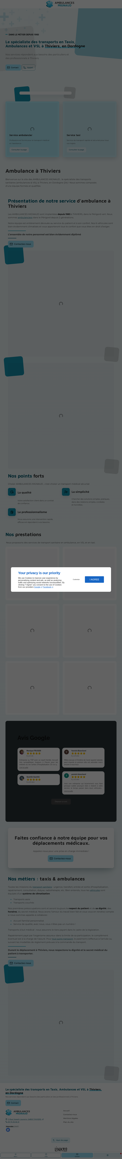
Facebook (47, 587)
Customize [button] (76, 579)
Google (37, 587)
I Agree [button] (94, 579)
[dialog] (61, 579)
